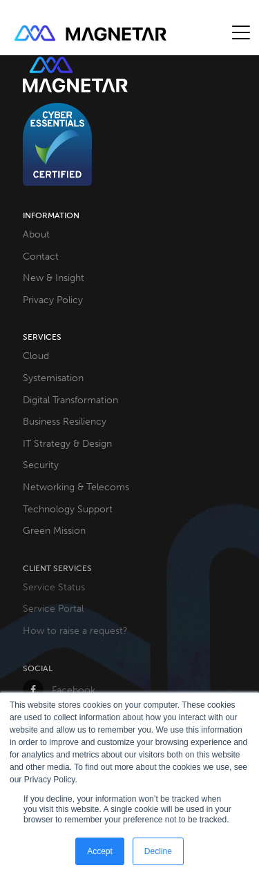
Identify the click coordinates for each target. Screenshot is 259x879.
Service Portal (53, 608)
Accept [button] (100, 851)
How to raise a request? (75, 630)
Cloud (36, 355)
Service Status (54, 587)
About (36, 234)
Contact (41, 256)
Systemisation (53, 377)
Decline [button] (158, 851)
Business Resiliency (64, 421)
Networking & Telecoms (76, 487)
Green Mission (54, 530)
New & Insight (53, 277)
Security (41, 464)
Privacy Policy (53, 299)
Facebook (59, 689)
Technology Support (68, 509)
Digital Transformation (70, 400)
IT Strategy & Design (67, 443)
